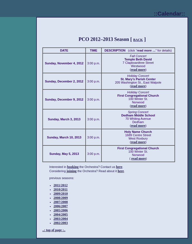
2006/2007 (61, 206)
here (119, 167)
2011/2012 (61, 185)
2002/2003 (61, 223)
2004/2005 (61, 214)
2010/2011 (61, 189)
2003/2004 (61, 219)
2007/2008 (61, 202)
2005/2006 (61, 210)
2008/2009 (61, 198)
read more (138, 70)
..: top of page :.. (53, 230)
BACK (138, 40)
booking (73, 167)
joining (72, 171)
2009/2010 (61, 194)
